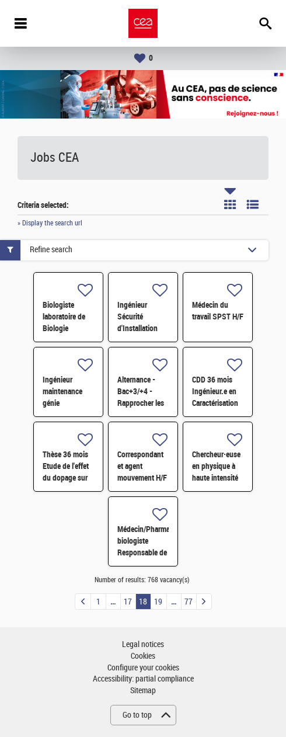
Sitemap (143, 691)
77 (188, 602)
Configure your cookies (143, 668)
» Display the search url (50, 223)
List (253, 204)
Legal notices (143, 644)
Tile (230, 204)
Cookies (143, 656)
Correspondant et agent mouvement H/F (142, 466)
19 (158, 602)
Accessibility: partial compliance (143, 679)
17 (128, 602)
